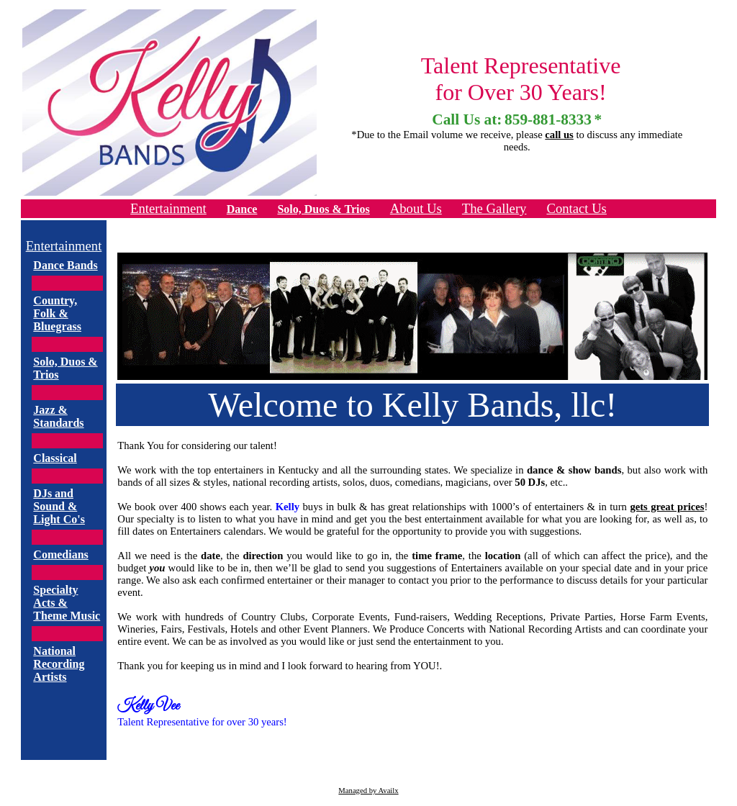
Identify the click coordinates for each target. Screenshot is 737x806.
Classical (54, 458)
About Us (416, 208)
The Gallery (494, 208)
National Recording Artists (58, 664)
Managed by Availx (368, 790)
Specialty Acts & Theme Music (66, 603)
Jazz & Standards (58, 416)
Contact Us (576, 208)
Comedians (60, 554)
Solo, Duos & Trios (323, 209)
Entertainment (168, 208)
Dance (242, 209)
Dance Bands (65, 265)
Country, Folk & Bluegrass (57, 313)
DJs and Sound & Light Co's (59, 506)
